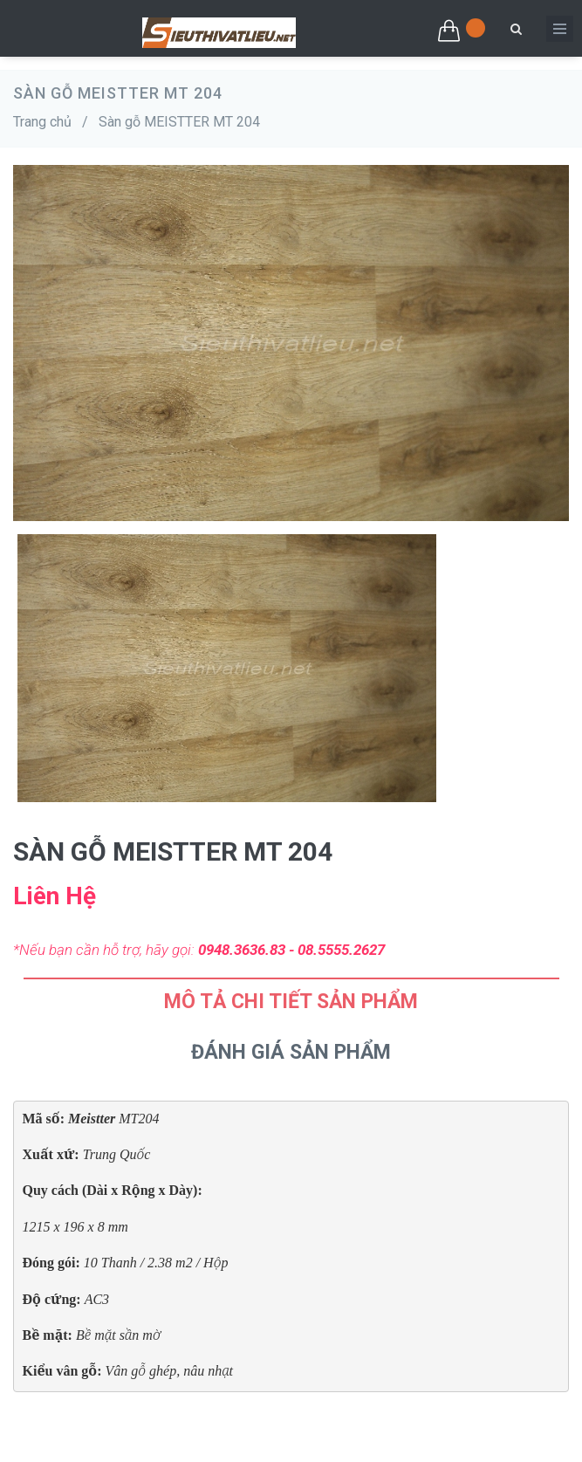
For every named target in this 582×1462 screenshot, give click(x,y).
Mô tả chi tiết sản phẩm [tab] (291, 1001)
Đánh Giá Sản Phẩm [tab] (291, 1052)
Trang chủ (42, 121)
